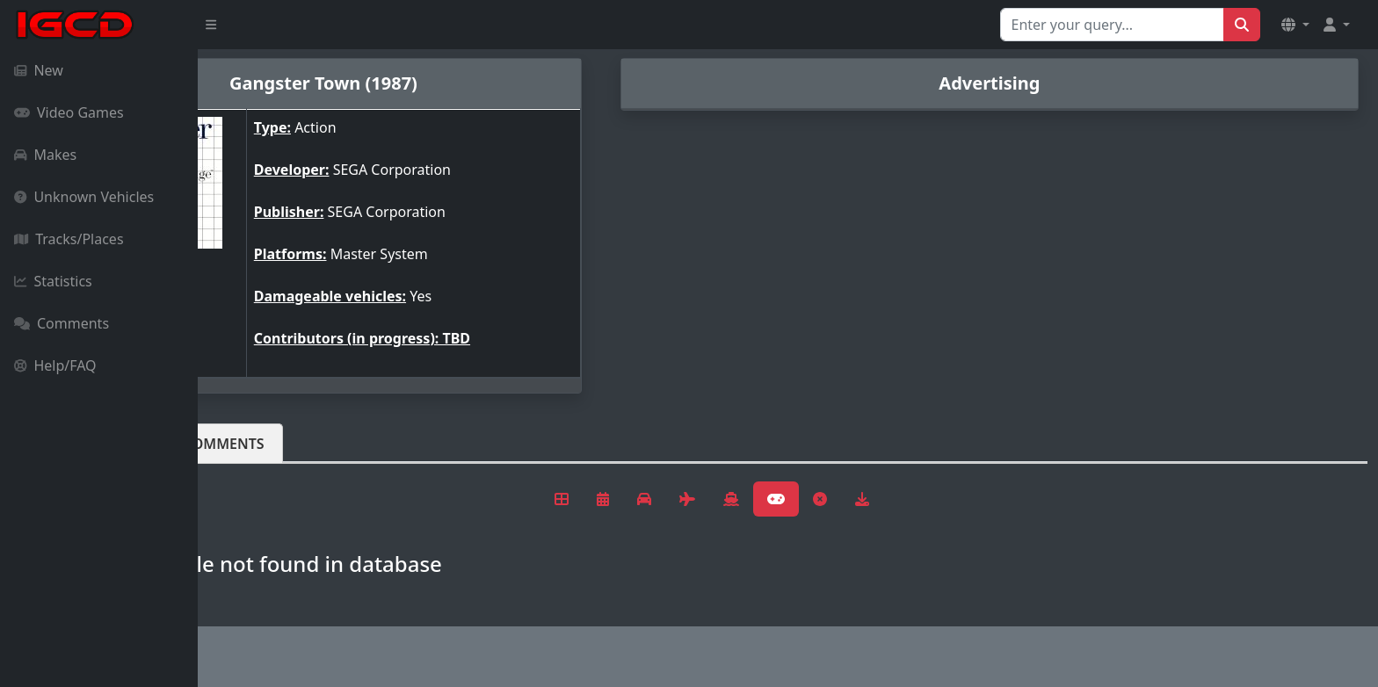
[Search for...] (1112, 24)
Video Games (69, 112)
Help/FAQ (55, 365)
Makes (45, 154)
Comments (61, 323)
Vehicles (261, 443)
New (38, 70)
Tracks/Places (69, 239)
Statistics (53, 281)
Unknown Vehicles (84, 196)
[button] (1295, 24)
